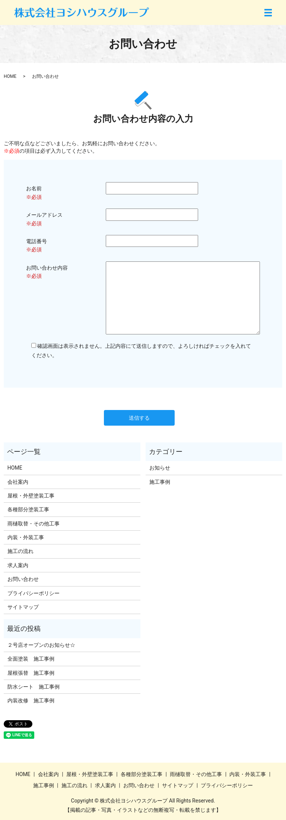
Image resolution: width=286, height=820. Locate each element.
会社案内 (17, 482)
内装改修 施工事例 (30, 700)
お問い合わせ (23, 579)
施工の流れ (20, 551)
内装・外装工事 (25, 537)
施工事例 (159, 482)
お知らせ (159, 468)
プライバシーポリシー (33, 593)
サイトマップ (23, 607)
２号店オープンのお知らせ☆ (41, 645)
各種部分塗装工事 (28, 509)
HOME (10, 76)
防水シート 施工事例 (33, 687)
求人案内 (17, 565)
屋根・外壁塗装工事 (30, 496)
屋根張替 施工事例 (30, 673)
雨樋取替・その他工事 (33, 524)
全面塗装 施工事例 (30, 659)
